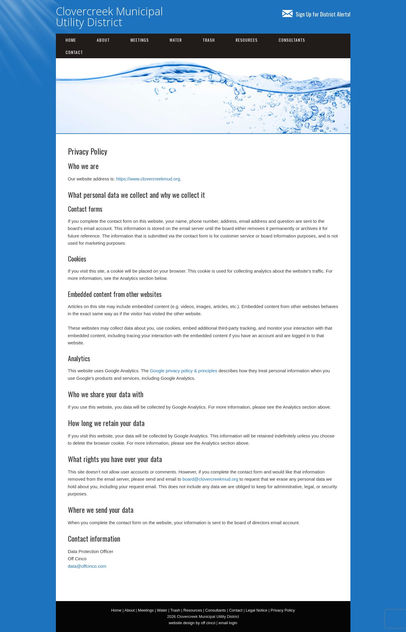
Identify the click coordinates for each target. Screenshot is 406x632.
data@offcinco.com (87, 566)
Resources (247, 40)
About (103, 40)
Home (71, 40)
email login (227, 623)
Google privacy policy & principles (183, 370)
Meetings (139, 40)
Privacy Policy (282, 610)
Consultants (292, 40)
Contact (74, 52)
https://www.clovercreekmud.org (148, 178)
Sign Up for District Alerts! (316, 14)
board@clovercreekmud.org (210, 479)
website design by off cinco (192, 623)
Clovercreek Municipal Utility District (109, 16)
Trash (209, 40)
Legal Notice (256, 610)
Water (175, 40)
